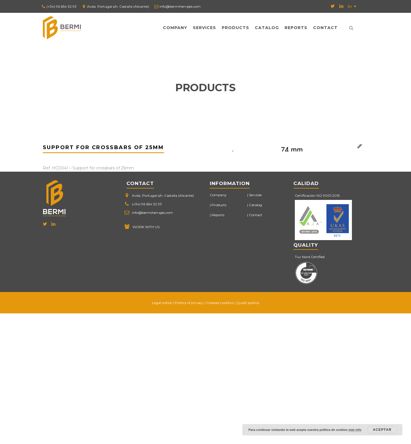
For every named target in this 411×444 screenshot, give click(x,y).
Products (235, 27)
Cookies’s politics (219, 433)
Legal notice (162, 433)
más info (354, 429)
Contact (325, 27)
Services (204, 27)
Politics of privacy (189, 433)
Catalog (267, 27)
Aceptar (382, 430)
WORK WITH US (146, 357)
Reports (296, 27)
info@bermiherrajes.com (180, 6)
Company (175, 27)
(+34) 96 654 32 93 (61, 6)
